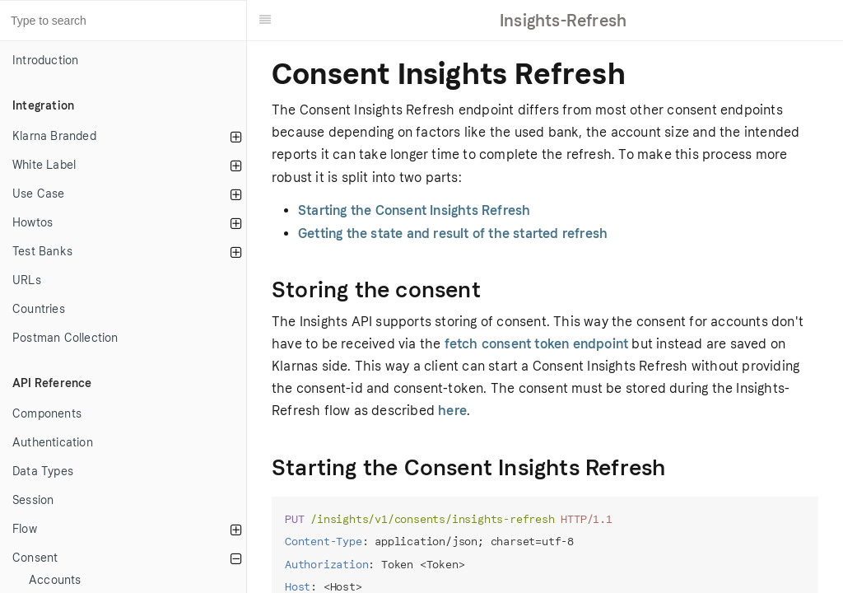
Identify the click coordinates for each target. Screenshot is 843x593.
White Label (44, 165)
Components (47, 414)
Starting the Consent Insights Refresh (414, 210)
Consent (35, 558)
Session (33, 500)
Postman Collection (65, 338)
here (452, 410)
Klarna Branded (54, 136)
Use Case (38, 194)
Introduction (45, 61)
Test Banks (42, 252)
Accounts (55, 580)
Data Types (42, 472)
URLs (26, 280)
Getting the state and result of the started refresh (453, 233)
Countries (38, 309)
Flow (24, 529)
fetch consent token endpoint (537, 344)
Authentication (52, 443)
